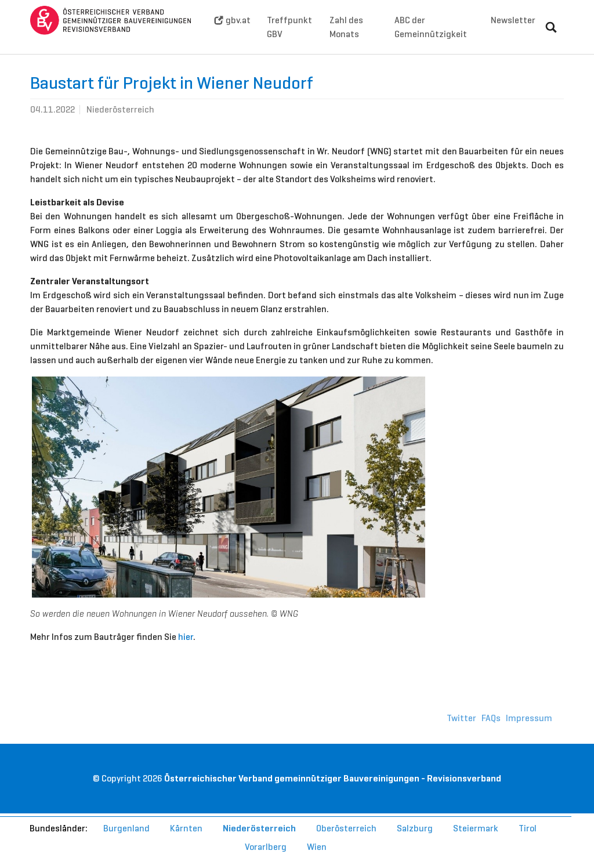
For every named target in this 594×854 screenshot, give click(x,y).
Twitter (461, 735)
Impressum (529, 735)
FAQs (491, 735)
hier (185, 654)
